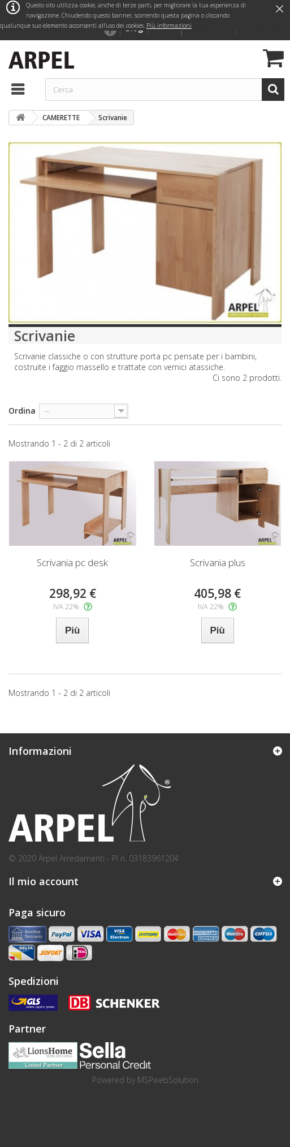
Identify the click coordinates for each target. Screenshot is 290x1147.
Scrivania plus (217, 562)
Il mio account (43, 881)
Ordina (22, 410)
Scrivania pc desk (72, 562)
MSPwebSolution (167, 1079)
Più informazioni (169, 25)
